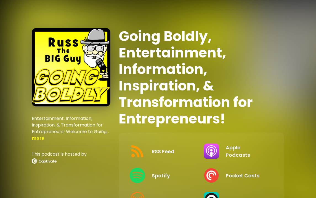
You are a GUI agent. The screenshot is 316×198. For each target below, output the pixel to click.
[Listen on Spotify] (162, 175)
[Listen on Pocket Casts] (236, 175)
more (38, 138)
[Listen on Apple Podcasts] (236, 151)
